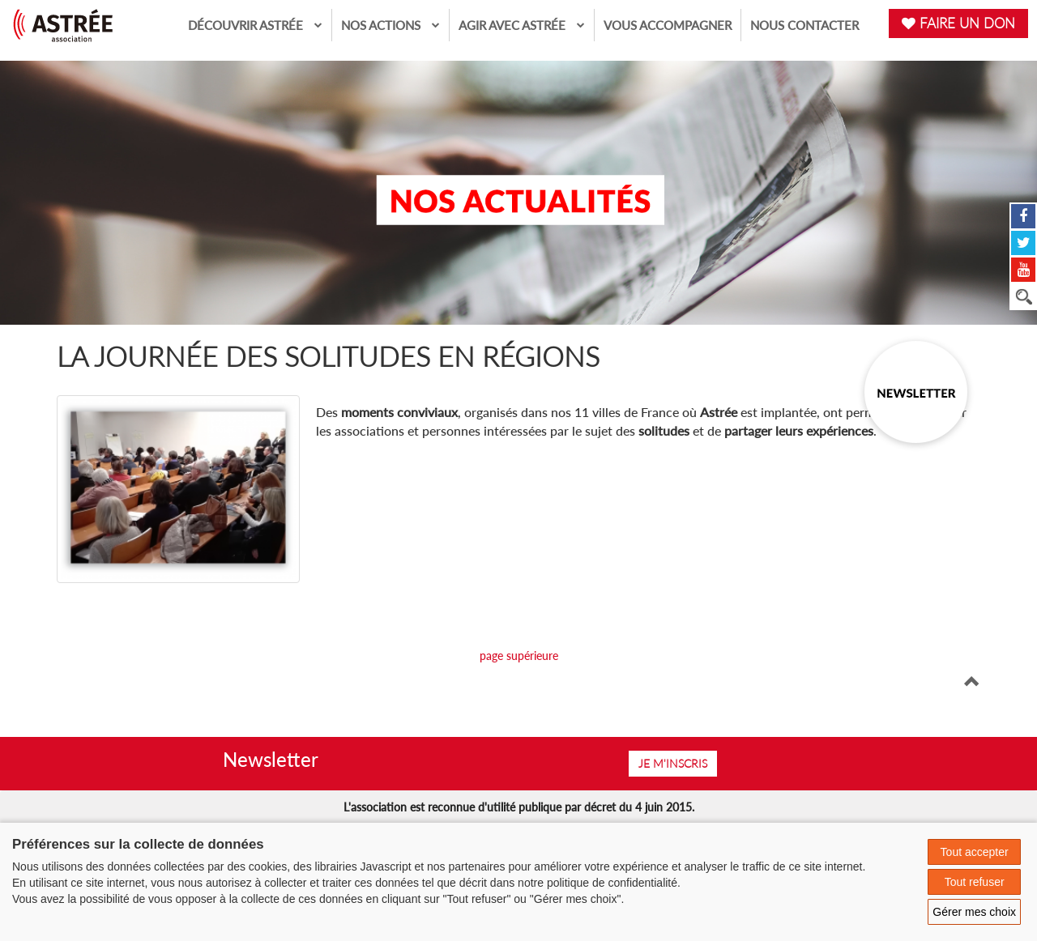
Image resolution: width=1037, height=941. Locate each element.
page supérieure (519, 655)
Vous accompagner (668, 25)
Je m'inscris (672, 763)
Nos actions (390, 24)
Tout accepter (975, 851)
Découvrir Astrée (255, 24)
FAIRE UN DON (958, 23)
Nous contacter (804, 25)
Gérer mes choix (974, 911)
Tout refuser (975, 881)
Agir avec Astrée (522, 24)
